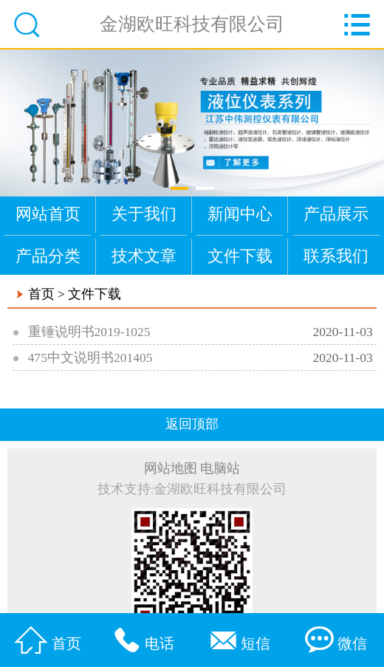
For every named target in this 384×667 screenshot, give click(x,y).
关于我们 (144, 214)
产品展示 (336, 214)
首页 (41, 294)
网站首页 (48, 214)
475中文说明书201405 (90, 357)
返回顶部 (192, 424)
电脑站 (220, 468)
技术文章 (144, 256)
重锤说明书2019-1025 (89, 331)
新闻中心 (240, 214)
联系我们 (336, 256)
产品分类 (48, 256)
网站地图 (170, 468)
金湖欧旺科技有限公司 (192, 23)
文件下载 (240, 256)
